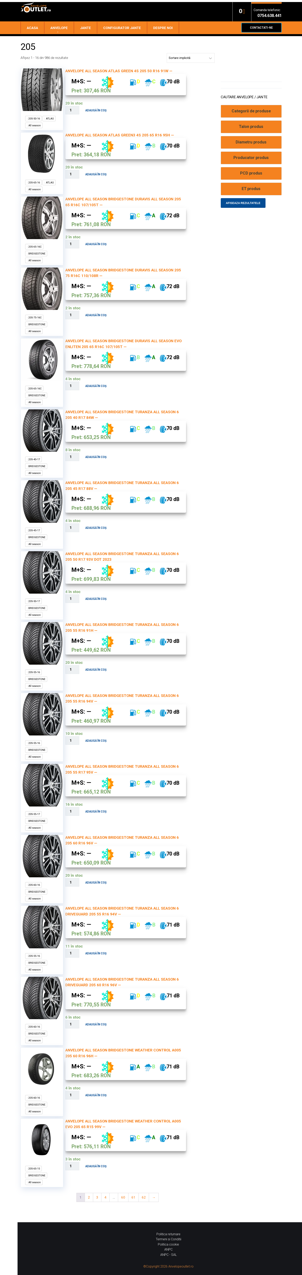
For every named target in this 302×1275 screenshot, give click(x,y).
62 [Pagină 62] (144, 1197)
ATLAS (49, 118)
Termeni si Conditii (168, 1239)
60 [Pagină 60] (123, 1197)
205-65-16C (35, 246)
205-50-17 (34, 601)
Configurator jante (122, 28)
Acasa (32, 28)
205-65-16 (34, 182)
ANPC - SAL (168, 1255)
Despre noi (163, 28)
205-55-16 (34, 672)
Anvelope (59, 28)
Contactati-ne (261, 27)
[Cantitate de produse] (72, 110)
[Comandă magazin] (191, 58)
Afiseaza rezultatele (243, 203)
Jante (85, 28)
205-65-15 (34, 1168)
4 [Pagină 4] (105, 1197)
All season (34, 125)
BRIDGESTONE (36, 253)
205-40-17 (34, 459)
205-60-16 (34, 884)
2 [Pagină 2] (89, 1197)
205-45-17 (34, 530)
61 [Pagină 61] (133, 1197)
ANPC (168, 1249)
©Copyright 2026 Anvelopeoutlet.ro (168, 1266)
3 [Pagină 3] (97, 1197)
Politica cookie (168, 1244)
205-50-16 (34, 118)
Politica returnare (168, 1234)
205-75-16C (35, 317)
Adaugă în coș (96, 110)
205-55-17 (34, 814)
